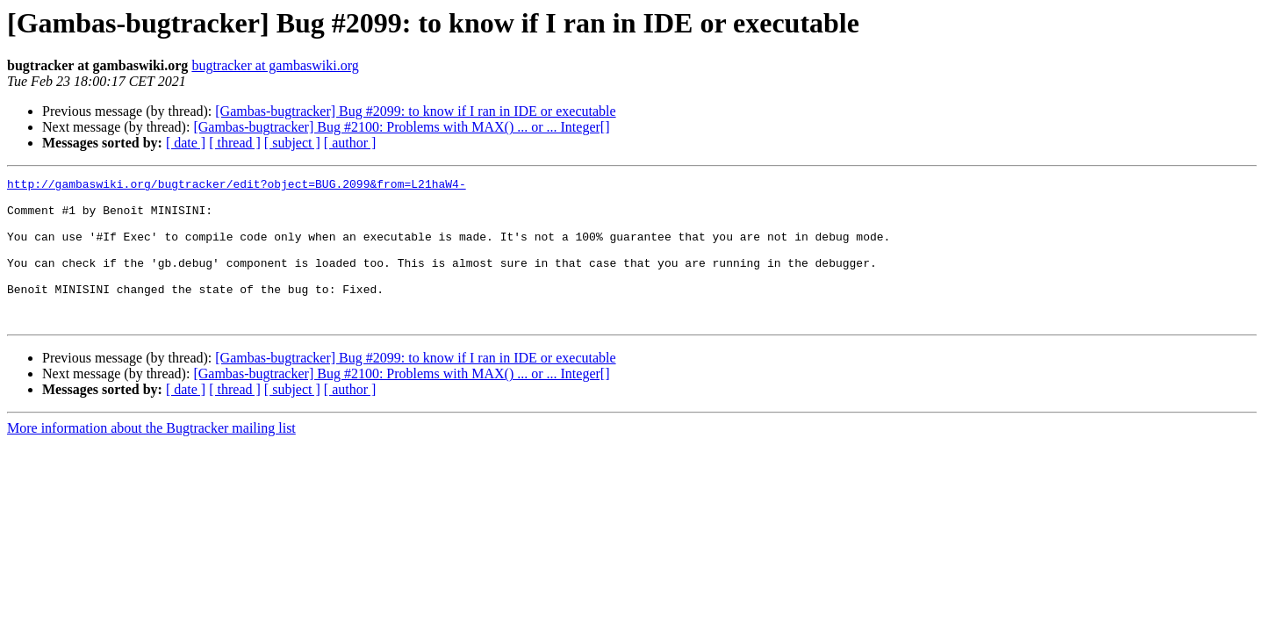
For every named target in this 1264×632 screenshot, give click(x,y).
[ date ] (185, 142)
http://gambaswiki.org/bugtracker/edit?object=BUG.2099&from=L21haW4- (236, 186)
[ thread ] (235, 142)
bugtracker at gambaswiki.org (274, 65)
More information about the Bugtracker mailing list (151, 456)
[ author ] (350, 142)
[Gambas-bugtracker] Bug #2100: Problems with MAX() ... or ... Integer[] (401, 126)
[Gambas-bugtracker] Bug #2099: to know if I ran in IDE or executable (415, 111)
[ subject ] (292, 142)
